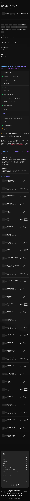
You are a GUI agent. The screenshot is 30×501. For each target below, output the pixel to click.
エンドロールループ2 (11, 381)
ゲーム (3, 26)
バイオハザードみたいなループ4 (13, 280)
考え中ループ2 (10, 234)
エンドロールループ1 (11, 373)
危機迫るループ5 (10, 334)
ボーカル (5, 461)
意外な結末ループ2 (11, 249)
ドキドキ (25, 26)
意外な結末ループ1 (11, 242)
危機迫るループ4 (10, 327)
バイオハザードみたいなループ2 (13, 265)
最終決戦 (19, 29)
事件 (2, 24)
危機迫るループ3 (10, 319)
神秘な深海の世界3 (11, 195)
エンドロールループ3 (11, 388)
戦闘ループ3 (9, 218)
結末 (10, 24)
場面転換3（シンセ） (11, 427)
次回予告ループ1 (10, 396)
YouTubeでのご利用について (17, 144)
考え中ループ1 (10, 226)
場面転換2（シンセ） (11, 419)
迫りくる (13, 26)
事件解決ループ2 (10, 365)
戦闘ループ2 (9, 211)
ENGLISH (5, 481)
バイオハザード (22, 24)
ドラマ (8, 26)
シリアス (19, 26)
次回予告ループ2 (10, 404)
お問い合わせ (6, 135)
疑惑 (2, 31)
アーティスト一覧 (6, 465)
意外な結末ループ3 (11, 350)
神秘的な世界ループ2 (11, 303)
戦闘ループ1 (9, 203)
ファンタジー (7, 29)
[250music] (1, 2)
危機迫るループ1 (10, 296)
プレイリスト (6, 463)
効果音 (4, 459)
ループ (15, 24)
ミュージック (6, 457)
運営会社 (5, 478)
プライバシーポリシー (7, 473)
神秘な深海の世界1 (11, 180)
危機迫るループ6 (10, 342)
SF (2, 29)
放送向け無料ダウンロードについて (10, 471)
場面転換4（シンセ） (11, 435)
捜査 (24, 29)
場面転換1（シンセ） (11, 412)
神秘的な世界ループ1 (11, 288)
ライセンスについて (7, 467)
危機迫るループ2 (10, 311)
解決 (6, 24)
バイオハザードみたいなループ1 (13, 257)
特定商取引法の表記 (7, 475)
